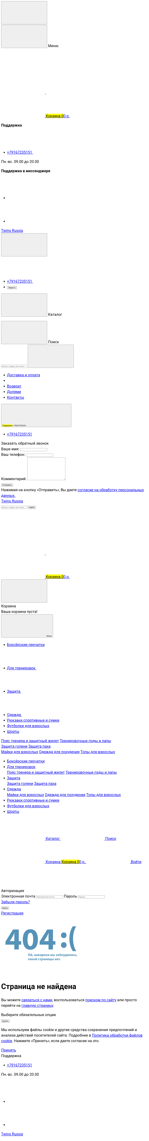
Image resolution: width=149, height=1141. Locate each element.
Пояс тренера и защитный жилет (30, 741)
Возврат (14, 386)
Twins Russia (12, 230)
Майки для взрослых (19, 752)
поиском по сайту (100, 1000)
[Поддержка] (24, 244)
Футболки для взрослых (28, 806)
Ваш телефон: (13, 454)
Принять (8, 1050)
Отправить (7, 485)
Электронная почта (18, 896)
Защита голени (14, 746)
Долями (14, 391)
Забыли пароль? (15, 902)
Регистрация (12, 913)
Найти (31, 507)
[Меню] (24, 12)
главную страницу (37, 1005)
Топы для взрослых (97, 752)
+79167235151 (42, 152)
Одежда (14, 789)
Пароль (70, 896)
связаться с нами (37, 1000)
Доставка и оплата (23, 375)
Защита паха (39, 746)
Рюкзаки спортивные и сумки (33, 800)
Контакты (15, 397)
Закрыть (12, 288)
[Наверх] (23, 885)
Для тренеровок (21, 767)
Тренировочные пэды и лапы (85, 741)
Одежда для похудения (59, 752)
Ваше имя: (10, 449)
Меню (27, 626)
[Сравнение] (23, 553)
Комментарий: (14, 479)
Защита (13, 778)
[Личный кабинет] (23, 530)
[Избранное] (67, 553)
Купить (5, 1021)
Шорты (13, 811)
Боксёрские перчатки (26, 761)
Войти (5, 908)
